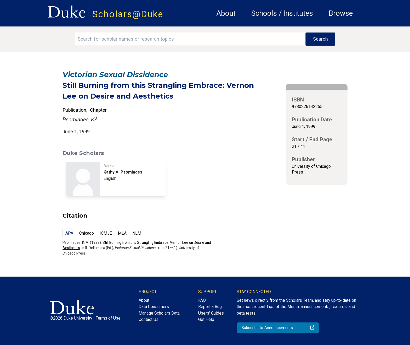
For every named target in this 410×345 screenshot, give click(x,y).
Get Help (206, 319)
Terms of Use (108, 318)
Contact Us (148, 319)
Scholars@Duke (127, 14)
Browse (341, 13)
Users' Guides (211, 313)
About (226, 13)
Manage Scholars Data (159, 313)
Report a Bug (210, 306)
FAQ (202, 300)
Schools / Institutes (282, 13)
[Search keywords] (190, 39)
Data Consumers (154, 306)
